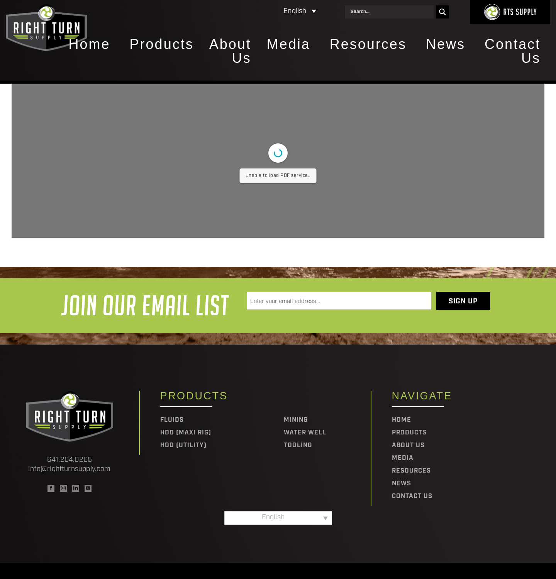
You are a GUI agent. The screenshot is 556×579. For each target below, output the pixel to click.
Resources (368, 44)
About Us (230, 51)
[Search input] (391, 12)
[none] (266, 11)
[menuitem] (266, 11)
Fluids (172, 420)
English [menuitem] (294, 11)
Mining (296, 420)
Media (288, 44)
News (445, 44)
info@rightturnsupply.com (69, 469)
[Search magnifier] (442, 12)
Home (89, 44)
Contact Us (513, 51)
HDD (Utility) (183, 446)
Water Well (305, 433)
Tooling (298, 446)
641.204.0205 (69, 460)
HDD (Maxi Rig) (185, 433)
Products (162, 44)
